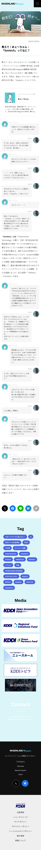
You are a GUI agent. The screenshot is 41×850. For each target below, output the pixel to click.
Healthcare (20, 559)
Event (20, 774)
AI (30, 537)
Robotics (32, 559)
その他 (7, 548)
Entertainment (10, 554)
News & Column (20, 770)
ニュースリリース (20, 817)
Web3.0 (25, 576)
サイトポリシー (20, 821)
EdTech (8, 582)
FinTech (8, 559)
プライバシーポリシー (21, 826)
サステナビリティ (11, 576)
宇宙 (17, 565)
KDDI (26, 542)
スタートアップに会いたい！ (15, 537)
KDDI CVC (29, 582)
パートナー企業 (20, 548)
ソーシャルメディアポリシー (20, 831)
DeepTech (24, 554)
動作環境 (20, 835)
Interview (20, 766)
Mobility (18, 582)
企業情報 (20, 812)
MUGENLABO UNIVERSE (14, 571)
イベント (8, 565)
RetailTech (9, 588)
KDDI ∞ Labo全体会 (12, 542)
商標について (20, 840)
